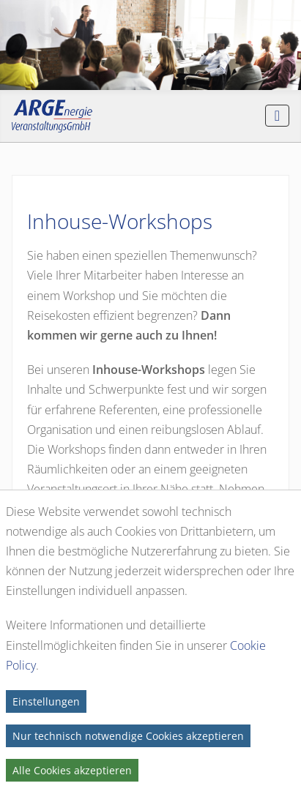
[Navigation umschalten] (277, 116)
